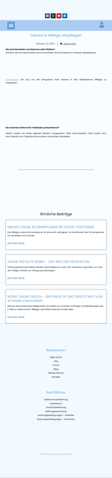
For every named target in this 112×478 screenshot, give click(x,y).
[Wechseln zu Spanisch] (35, 446)
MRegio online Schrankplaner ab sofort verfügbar (50, 227)
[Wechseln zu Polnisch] (49, 446)
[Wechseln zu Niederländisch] (42, 446)
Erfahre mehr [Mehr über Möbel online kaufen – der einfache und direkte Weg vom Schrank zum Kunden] (16, 317)
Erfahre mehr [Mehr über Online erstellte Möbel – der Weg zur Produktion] (16, 278)
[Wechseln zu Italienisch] (29, 446)
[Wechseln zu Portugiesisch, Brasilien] (55, 446)
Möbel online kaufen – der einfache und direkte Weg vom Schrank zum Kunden (55, 298)
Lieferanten (69, 43)
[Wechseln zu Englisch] (15, 446)
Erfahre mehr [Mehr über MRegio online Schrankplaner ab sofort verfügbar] (16, 243)
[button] (11, 25)
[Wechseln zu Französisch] (22, 446)
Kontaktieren (12, 79)
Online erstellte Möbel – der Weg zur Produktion (48, 262)
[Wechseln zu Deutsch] (9, 446)
